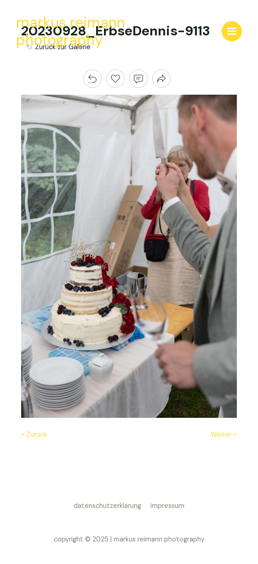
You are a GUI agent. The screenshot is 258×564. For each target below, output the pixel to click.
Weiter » (224, 434)
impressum (167, 505)
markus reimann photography (70, 31)
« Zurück (34, 434)
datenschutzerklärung (109, 505)
